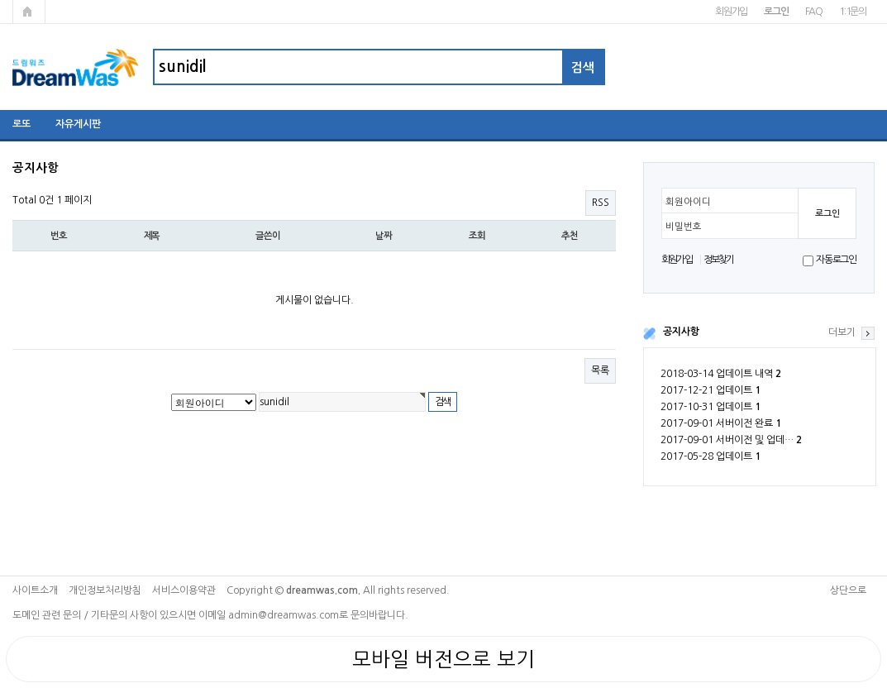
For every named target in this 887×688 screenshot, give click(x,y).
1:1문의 (852, 12)
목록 (600, 370)
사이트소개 (35, 590)
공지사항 (681, 332)
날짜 (383, 236)
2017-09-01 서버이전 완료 (720, 423)
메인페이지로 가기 (29, 11)
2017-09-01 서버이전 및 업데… (731, 440)
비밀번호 (683, 227)
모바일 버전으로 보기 (443, 659)
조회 (477, 236)
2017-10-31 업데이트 (710, 407)
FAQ (814, 12)
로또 (21, 124)
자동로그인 (836, 260)
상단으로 (848, 590)
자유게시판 (78, 124)
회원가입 (731, 12)
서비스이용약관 (184, 590)
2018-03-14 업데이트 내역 (720, 374)
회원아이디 (688, 202)
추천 (569, 236)
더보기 (842, 332)
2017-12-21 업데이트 (710, 390)
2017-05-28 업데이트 (710, 456)
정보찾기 (718, 260)
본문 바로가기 (0, 0)
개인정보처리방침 (105, 590)
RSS (600, 203)
